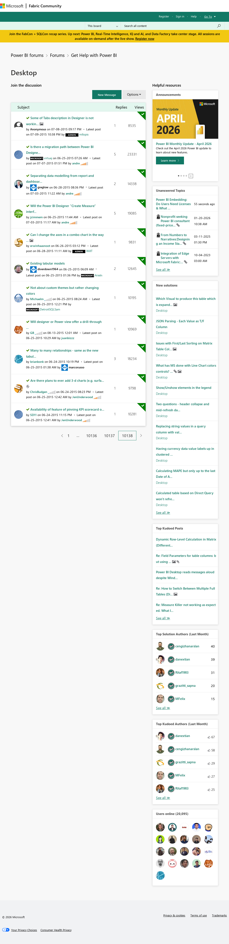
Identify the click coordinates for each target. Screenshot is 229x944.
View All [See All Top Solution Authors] (163, 708)
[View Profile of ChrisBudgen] (38, 392)
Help (194, 16)
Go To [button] (208, 16)
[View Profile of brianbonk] (37, 362)
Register (164, 16)
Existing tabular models (47, 263)
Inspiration (90, 6)
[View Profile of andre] (76, 163)
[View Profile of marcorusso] (76, 367)
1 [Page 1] (68, 435)
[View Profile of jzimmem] (36, 217)
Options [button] (132, 94)
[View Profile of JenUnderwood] (82, 397)
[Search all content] (173, 26)
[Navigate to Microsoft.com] (11, 5)
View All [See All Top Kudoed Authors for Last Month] (163, 797)
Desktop (162, 310)
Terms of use (198, 915)
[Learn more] (170, 160)
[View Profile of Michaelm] (37, 299)
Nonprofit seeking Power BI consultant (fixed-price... (173, 220)
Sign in (180, 16)
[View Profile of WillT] (89, 251)
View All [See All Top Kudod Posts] (163, 618)
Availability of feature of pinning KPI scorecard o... (67, 409)
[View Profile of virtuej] (48, 158)
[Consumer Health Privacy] (56, 930)
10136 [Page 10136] (91, 435)
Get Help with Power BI (94, 55)
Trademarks (219, 915)
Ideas (107, 6)
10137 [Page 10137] (109, 435)
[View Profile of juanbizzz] (67, 338)
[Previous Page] (60, 436)
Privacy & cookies (174, 915)
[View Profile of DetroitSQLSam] (50, 309)
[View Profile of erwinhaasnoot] (40, 246)
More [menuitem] (160, 6)
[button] (107, 94)
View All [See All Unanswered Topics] (163, 269)
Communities (127, 6)
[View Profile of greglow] (42, 187)
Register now (144, 38)
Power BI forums (27, 55)
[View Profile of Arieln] (98, 275)
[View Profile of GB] (32, 333)
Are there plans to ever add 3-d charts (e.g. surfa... (67, 380)
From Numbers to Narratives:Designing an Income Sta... (173, 239)
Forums (71, 6)
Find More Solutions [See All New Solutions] (163, 512)
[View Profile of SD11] (33, 415)
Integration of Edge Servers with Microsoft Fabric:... (172, 257)
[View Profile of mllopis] (84, 134)
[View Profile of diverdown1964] (47, 269)
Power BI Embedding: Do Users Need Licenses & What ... (173, 203)
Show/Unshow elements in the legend (183, 387)
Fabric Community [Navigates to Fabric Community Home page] (45, 5)
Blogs (146, 6)
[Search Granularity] (103, 26)
